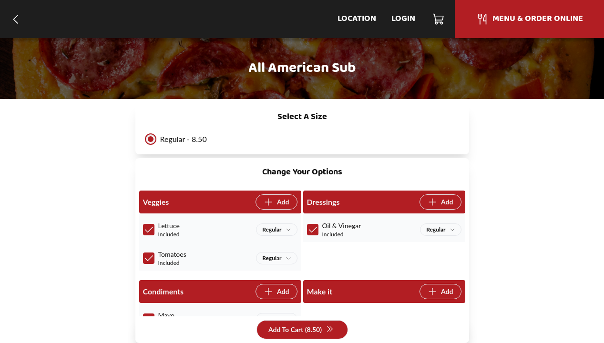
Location (357, 19)
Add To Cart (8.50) (301, 330)
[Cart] (439, 19)
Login (403, 19)
